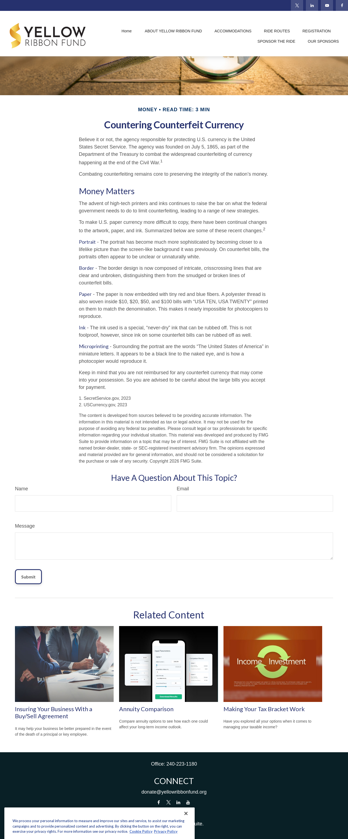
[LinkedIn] (312, 5)
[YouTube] (327, 5)
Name (21, 488)
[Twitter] (297, 5)
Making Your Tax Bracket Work (264, 709)
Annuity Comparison (146, 709)
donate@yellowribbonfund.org (173, 792)
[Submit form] (28, 576)
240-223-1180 (181, 764)
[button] (127, 31)
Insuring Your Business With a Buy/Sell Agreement (53, 712)
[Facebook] (342, 5)
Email (183, 488)
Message (25, 526)
